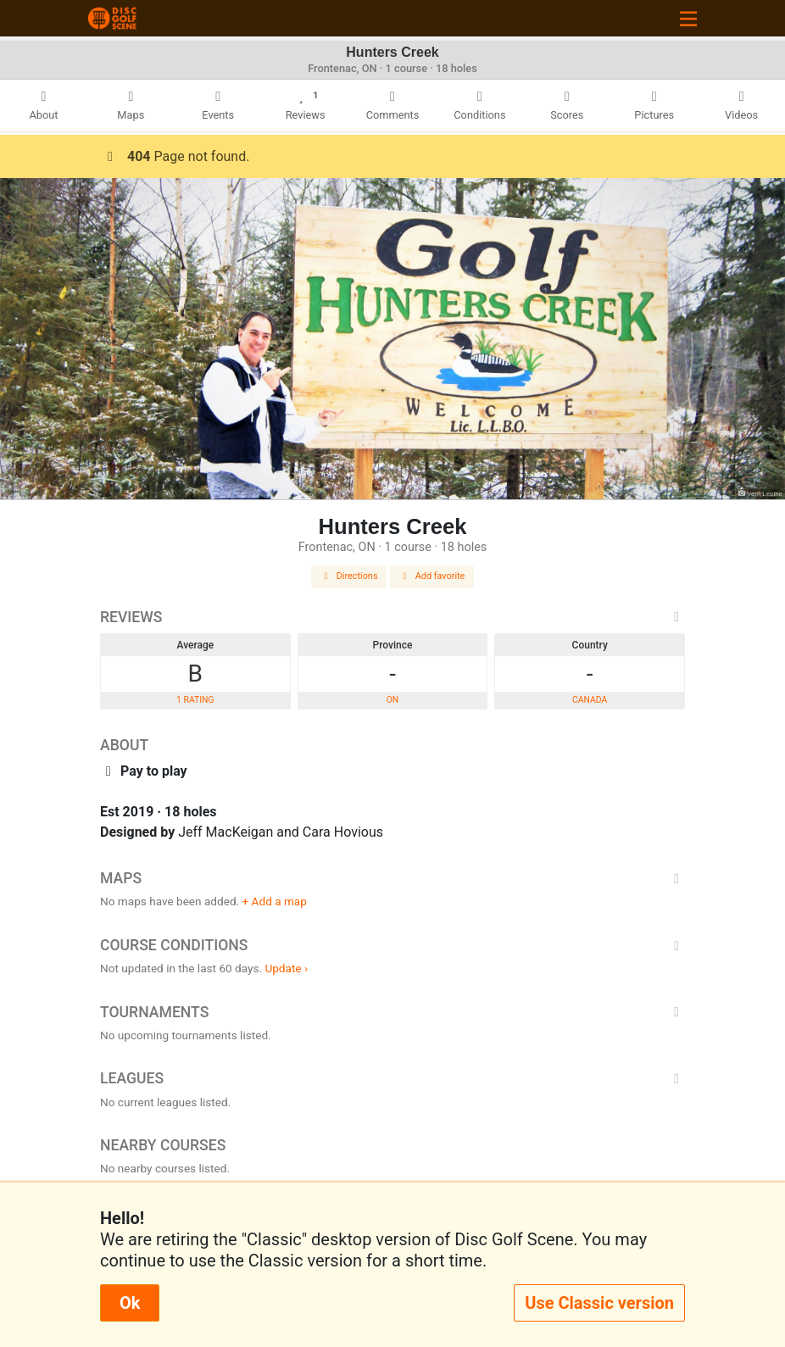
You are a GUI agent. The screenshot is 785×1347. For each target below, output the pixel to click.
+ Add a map (274, 901)
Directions (349, 576)
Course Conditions (392, 945)
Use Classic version (599, 1303)
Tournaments (392, 1012)
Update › (286, 968)
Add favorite (432, 576)
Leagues (392, 1078)
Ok (129, 1303)
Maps (392, 878)
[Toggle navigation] (688, 18)
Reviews (392, 617)
